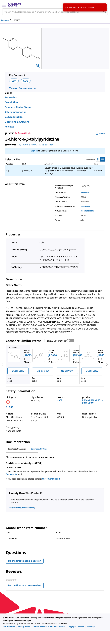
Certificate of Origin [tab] (39, 449)
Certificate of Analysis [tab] (17, 449)
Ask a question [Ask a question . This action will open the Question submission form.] (46, 144)
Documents (11, 474)
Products (5, 20)
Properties (11, 97)
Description (11, 102)
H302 (59, 400)
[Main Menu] (4, 5)
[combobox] (55, 12)
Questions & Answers (17, 121)
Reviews (9, 126)
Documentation (13, 116)
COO (25, 80)
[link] (9, 626)
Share (100, 133)
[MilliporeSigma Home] (14, 5)
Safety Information (15, 112)
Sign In (34, 150)
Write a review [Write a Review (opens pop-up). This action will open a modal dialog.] (30, 144)
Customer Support (51, 478)
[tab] (7, 20)
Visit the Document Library (22, 507)
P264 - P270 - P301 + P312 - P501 (92, 402)
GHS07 (9, 407)
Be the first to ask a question (24, 560)
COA (13, 80)
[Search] (104, 11)
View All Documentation (22, 88)
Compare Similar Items (18, 107)
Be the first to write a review (26, 586)
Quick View (18, 370)
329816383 (85, 206)
